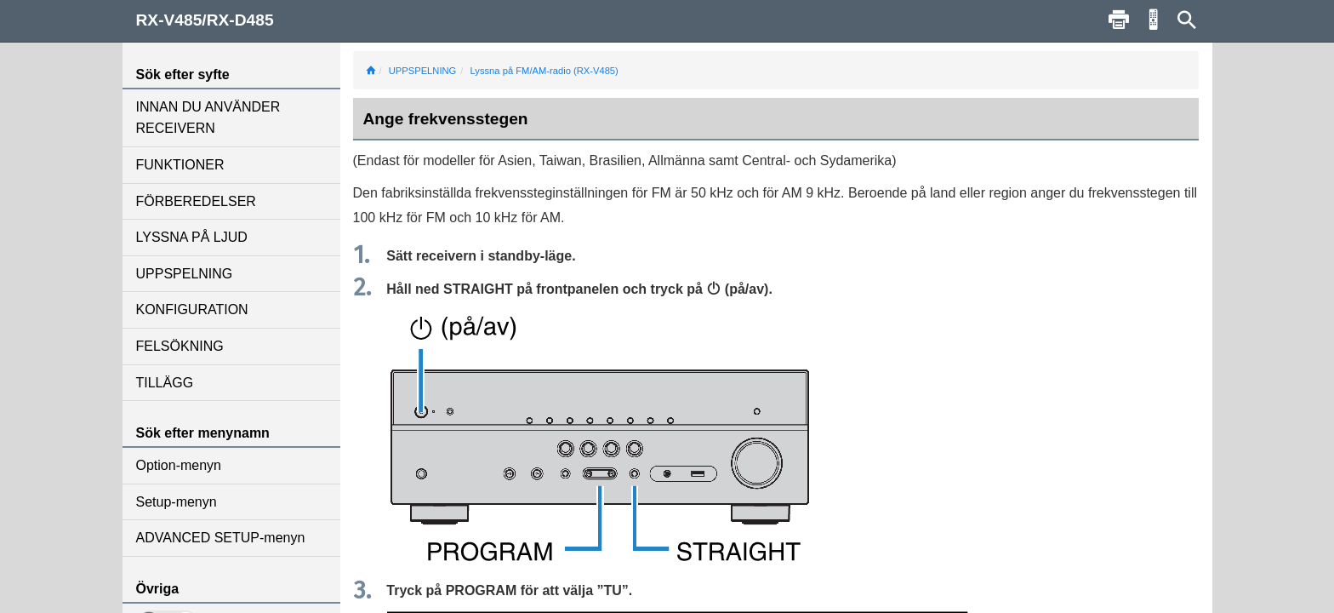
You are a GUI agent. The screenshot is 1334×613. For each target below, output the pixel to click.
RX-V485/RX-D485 (205, 20)
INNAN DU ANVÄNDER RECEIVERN (208, 118)
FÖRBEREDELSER (196, 201)
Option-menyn (179, 465)
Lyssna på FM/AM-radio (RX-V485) (544, 71)
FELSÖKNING (180, 346)
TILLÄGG (165, 382)
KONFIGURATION (192, 309)
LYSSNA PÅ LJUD (192, 237)
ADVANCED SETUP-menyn (220, 537)
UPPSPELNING (184, 273)
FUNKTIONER (180, 165)
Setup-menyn (176, 502)
